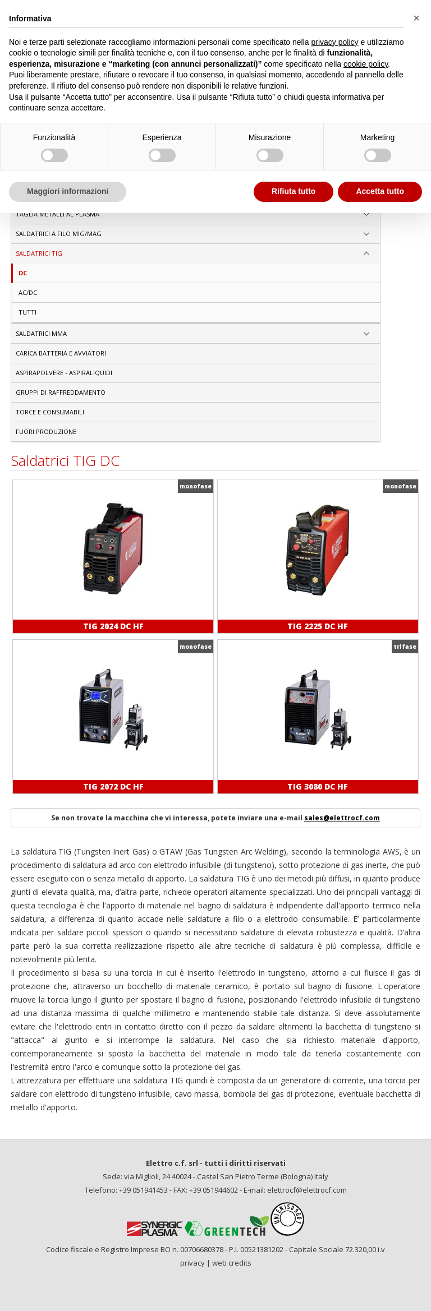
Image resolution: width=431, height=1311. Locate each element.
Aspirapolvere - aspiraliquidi (64, 372)
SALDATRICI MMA (41, 333)
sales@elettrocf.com (342, 818)
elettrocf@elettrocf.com (307, 1190)
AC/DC (28, 292)
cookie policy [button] (365, 63)
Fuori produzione (46, 431)
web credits (231, 1263)
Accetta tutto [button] (380, 191)
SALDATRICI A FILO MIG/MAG (59, 233)
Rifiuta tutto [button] (294, 191)
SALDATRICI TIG (39, 253)
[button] (416, 18)
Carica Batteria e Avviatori (61, 353)
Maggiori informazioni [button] (67, 191)
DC (23, 273)
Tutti (27, 312)
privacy (192, 1263)
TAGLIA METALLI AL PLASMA (57, 214)
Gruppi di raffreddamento (61, 392)
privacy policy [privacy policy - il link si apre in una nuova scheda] (335, 42)
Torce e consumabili (50, 412)
